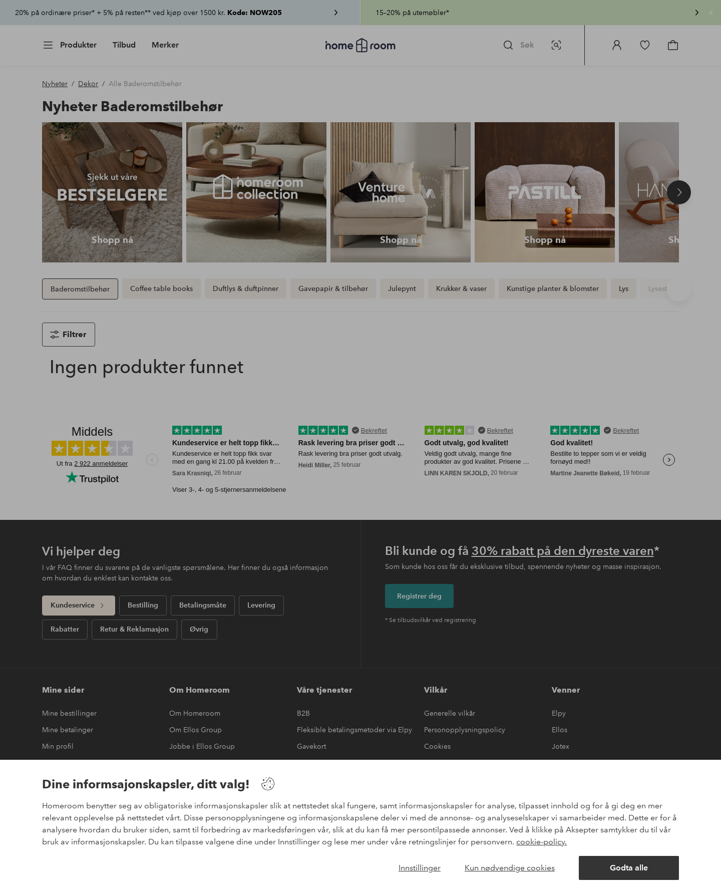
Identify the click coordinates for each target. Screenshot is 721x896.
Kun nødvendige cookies (510, 867)
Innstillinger (420, 867)
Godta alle (629, 867)
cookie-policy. (541, 841)
